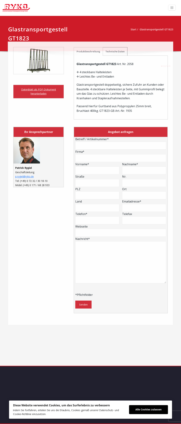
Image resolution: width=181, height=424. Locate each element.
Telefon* (97, 155)
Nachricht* (120, 196)
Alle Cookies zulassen (148, 409)
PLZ (97, 130)
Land (97, 142)
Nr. (144, 117)
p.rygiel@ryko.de (24, 113)
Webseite (120, 167)
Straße (97, 117)
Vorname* (97, 105)
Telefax (144, 155)
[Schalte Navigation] (172, 8)
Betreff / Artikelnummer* (120, 80)
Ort (144, 130)
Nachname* (144, 105)
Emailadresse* (144, 142)
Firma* (120, 92)
